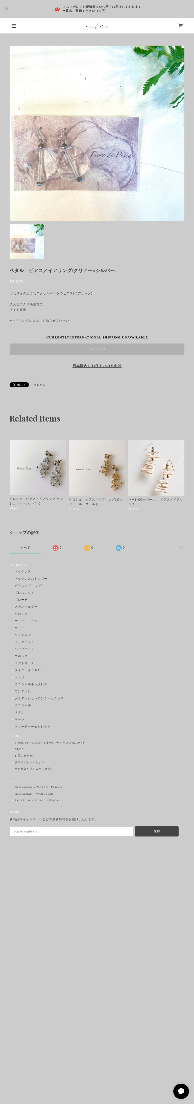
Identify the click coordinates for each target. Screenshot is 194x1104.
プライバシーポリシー (30, 762)
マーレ (20, 720)
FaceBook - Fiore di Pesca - (38, 800)
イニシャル (23, 705)
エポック (21, 656)
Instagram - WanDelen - (35, 794)
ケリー (20, 628)
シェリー (21, 677)
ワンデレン (23, 692)
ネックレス (23, 572)
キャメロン (23, 635)
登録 (157, 831)
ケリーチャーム (26, 621)
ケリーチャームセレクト (33, 727)
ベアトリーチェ (26, 663)
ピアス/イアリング (28, 586)
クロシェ (21, 614)
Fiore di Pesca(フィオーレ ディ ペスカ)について (50, 743)
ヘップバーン (24, 649)
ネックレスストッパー (31, 579)
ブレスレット (24, 593)
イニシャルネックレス (31, 684)
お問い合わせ (24, 756)
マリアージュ (24, 642)
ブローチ (21, 600)
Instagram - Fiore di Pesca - (38, 787)
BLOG (19, 749)
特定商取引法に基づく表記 (33, 769)
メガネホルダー (26, 607)
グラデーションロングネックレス (39, 699)
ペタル (20, 713)
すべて (25, 547)
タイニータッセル (28, 670)
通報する (39, 385)
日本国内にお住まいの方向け (97, 366)
